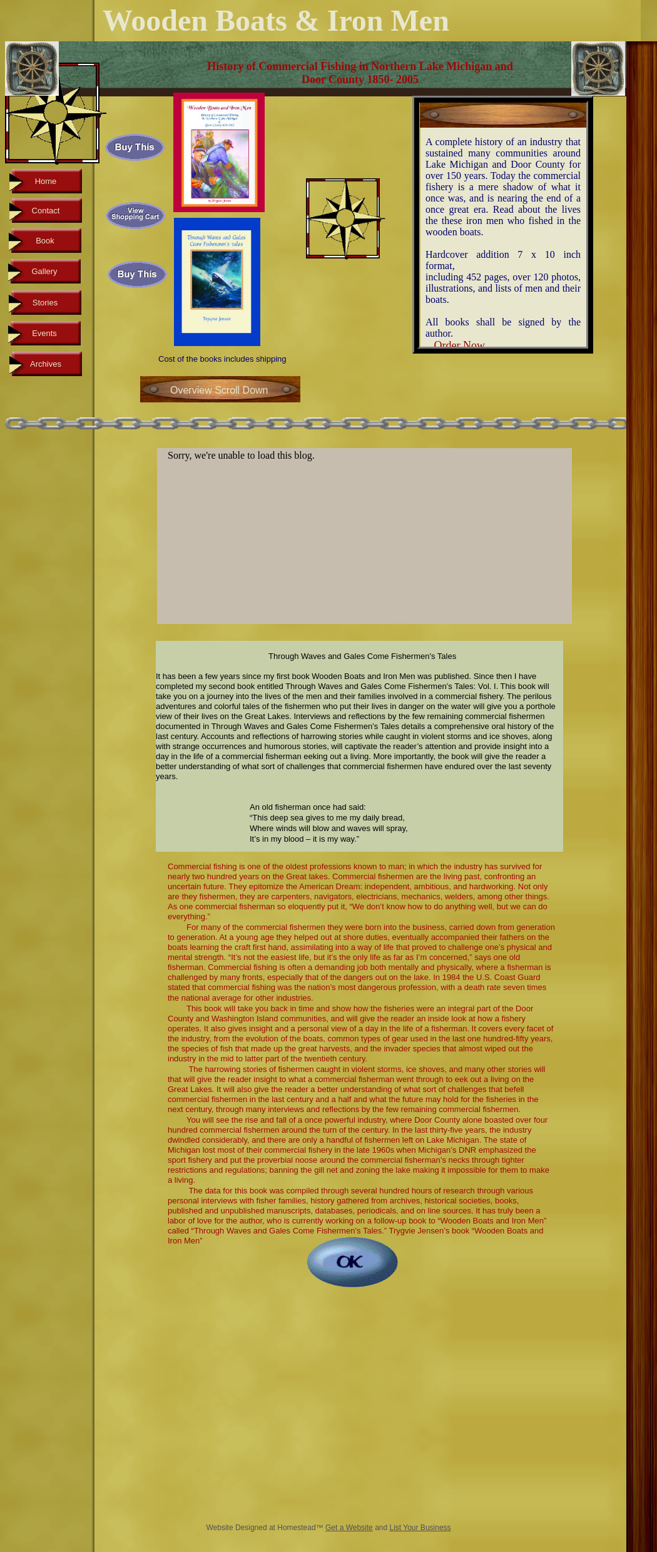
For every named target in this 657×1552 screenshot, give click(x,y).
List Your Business (420, 1527)
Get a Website (349, 1527)
